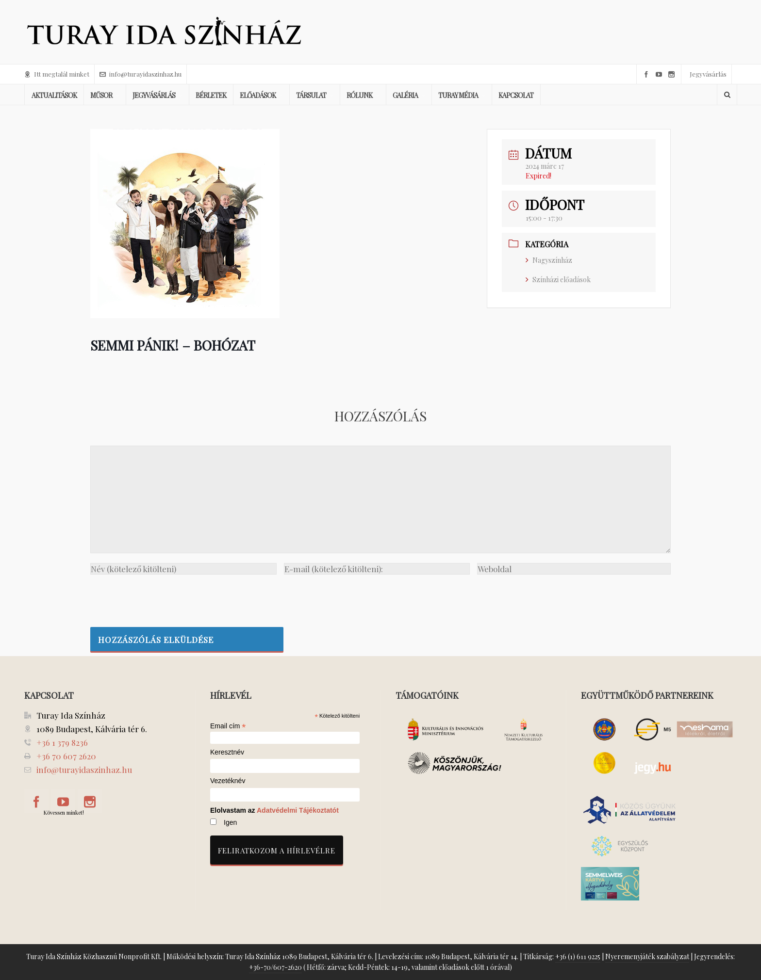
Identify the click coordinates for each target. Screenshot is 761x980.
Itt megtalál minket (56, 74)
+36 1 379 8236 (62, 742)
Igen (230, 822)
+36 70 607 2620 (66, 756)
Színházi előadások (558, 279)
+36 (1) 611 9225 (577, 956)
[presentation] (164, 598)
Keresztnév (227, 752)
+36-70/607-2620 (275, 967)
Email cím (228, 726)
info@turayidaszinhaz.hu (140, 74)
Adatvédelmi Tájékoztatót (298, 810)
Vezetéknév (227, 781)
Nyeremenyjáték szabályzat (647, 956)
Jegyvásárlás (708, 74)
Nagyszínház (549, 260)
